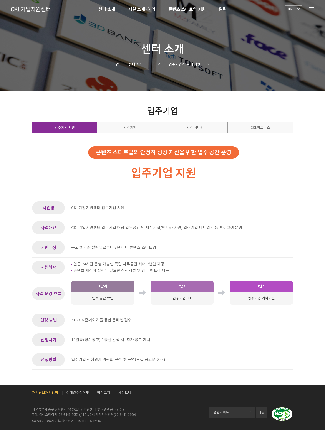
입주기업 (129, 127)
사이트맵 (124, 392)
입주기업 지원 (65, 127)
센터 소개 (106, 9)
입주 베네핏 (195, 127)
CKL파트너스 (260, 127)
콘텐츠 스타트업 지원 (187, 9)
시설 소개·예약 (141, 9)
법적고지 (103, 392)
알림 (223, 9)
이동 (261, 412)
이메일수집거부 (77, 392)
